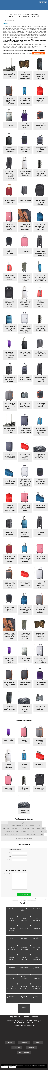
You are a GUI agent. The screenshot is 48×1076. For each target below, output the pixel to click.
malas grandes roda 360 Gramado (40, 149)
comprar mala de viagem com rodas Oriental (25, 405)
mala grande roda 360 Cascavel (9, 609)
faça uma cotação (39, 53)
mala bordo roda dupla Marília (41, 405)
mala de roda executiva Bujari (25, 199)
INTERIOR (31, 825)
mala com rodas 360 (8, 789)
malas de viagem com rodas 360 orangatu (40, 75)
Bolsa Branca (11, 919)
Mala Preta (11, 967)
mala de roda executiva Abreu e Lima (40, 353)
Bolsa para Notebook (11, 929)
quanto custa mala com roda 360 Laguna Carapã (10, 227)
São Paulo (33, 834)
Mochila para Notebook (36, 987)
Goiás (25, 825)
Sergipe (27, 834)
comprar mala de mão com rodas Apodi (25, 149)
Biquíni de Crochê (24, 910)
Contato (31, 1048)
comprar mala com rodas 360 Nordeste (10, 379)
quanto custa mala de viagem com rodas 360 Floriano (9, 635)
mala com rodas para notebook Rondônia (9, 200)
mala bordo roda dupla (24, 789)
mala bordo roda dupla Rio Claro (41, 125)
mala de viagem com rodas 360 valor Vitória (25, 684)
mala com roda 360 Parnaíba (10, 125)
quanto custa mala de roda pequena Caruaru (40, 635)
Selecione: (5, 823)
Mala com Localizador (24, 948)
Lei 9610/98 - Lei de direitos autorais (28, 900)
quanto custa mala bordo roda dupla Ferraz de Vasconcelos (9, 175)
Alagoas (16, 823)
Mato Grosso (6, 828)
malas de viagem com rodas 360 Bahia (9, 708)
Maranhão (38, 825)
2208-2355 (19, 1025)
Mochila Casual (11, 977)
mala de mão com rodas (8, 741)
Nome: (17, 853)
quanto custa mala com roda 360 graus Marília (10, 584)
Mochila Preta (24, 997)
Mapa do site (24, 1053)
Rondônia (5, 834)
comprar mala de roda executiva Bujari (40, 660)
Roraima (11, 834)
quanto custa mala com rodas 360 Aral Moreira (25, 430)
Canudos (36, 938)
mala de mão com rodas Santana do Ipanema (9, 354)
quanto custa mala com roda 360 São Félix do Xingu (25, 508)
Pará (43, 828)
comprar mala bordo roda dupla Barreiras (40, 173)
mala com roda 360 (24, 741)
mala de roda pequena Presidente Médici (40, 303)
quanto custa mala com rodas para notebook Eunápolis (25, 329)
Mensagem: (15, 881)
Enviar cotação (24, 894)
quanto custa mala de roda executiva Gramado (25, 708)
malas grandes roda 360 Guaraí (25, 378)
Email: (17, 856)
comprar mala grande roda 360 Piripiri (25, 353)
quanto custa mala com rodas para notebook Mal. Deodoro (25, 482)
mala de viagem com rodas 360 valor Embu (9, 684)
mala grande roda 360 (39, 789)
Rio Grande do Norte (20, 831)
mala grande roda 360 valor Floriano (40, 507)
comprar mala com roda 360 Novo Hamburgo (25, 533)
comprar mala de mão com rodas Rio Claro (41, 481)
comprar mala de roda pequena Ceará (25, 583)
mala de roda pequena (39, 765)
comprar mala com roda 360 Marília (10, 328)
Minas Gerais (26, 828)
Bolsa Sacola (24, 928)
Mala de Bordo (11, 958)
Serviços (24, 903)
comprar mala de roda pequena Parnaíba (25, 456)
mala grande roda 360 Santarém (9, 251)
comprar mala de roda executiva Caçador (41, 584)
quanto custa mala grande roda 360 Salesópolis (40, 201)
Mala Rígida (24, 967)
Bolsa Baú (36, 909)
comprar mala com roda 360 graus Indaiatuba (41, 610)
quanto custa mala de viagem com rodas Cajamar (40, 431)
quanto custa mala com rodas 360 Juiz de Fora (9, 456)
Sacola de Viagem (24, 1006)
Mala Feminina (24, 958)
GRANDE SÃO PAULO (17, 825)
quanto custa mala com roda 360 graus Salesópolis (10, 101)
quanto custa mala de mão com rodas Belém (25, 278)
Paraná (32, 828)
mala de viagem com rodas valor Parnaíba (9, 430)
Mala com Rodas (36, 948)
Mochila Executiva (24, 977)
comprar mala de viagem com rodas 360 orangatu (40, 227)
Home (9, 1043)
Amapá (22, 823)
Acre (11, 823)
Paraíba (38, 828)
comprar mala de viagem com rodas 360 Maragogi (25, 610)
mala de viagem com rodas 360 (8, 765)
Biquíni (11, 909)
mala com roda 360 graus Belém (40, 532)
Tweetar (5, 23)
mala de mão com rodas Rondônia (9, 660)
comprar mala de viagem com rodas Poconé (40, 708)
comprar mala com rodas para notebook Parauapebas (25, 101)
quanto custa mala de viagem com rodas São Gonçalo (25, 559)
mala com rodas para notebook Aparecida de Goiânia (9, 559)
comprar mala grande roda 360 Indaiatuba (9, 149)
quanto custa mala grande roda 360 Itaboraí (9, 303)
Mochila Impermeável (12, 987)
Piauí (12, 831)
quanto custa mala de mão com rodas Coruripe (25, 635)
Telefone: (16, 860)
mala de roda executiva (24, 811)
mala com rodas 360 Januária (25, 250)
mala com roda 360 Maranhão (25, 659)
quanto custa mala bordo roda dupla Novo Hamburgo (40, 252)
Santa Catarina (19, 834)
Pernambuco (6, 831)
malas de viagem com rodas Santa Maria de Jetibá (10, 508)
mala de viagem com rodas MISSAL (25, 125)
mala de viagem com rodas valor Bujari (9, 74)
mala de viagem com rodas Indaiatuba (40, 684)
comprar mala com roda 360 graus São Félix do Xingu (10, 405)
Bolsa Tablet (36, 928)
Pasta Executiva (36, 997)
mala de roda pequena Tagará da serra (10, 277)
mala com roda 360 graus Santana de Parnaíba (40, 380)
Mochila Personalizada (12, 997)
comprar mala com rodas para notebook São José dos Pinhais (40, 278)
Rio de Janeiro (42, 831)
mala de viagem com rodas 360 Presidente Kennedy (25, 303)
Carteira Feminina (11, 948)
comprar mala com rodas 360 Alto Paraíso (10, 532)
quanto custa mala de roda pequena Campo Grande (25, 75)
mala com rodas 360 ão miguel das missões (40, 558)
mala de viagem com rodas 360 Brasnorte (25, 173)
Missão (38, 1043)
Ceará (38, 823)
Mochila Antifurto (36, 968)
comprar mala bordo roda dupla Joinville (41, 328)
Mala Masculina (36, 958)
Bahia (34, 823)
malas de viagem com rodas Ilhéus (40, 100)
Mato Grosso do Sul (16, 828)
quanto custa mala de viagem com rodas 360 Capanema (25, 227)
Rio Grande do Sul (32, 831)
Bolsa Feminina (24, 919)
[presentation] (14, 866)
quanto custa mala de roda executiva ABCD (40, 456)
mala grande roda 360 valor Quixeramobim (10, 481)
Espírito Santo (6, 825)
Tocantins (40, 834)
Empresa (23, 1043)
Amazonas (28, 823)
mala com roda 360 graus (39, 741)
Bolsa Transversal (11, 939)
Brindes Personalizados (24, 939)
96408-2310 (30, 1025)
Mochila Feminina (36, 977)
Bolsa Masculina (36, 919)
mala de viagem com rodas (24, 765)
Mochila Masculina (24, 987)
